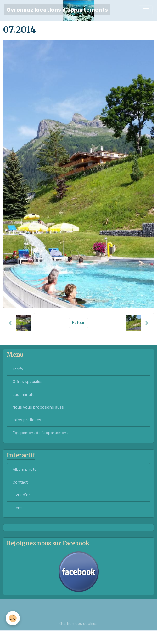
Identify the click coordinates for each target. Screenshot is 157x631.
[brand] (57, 9)
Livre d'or (21, 495)
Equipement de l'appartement (40, 433)
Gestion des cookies (78, 624)
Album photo (25, 469)
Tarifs (18, 369)
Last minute (24, 394)
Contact (20, 482)
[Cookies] (13, 618)
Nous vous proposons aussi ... (41, 407)
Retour (78, 323)
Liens (18, 508)
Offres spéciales (27, 382)
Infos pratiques (27, 420)
